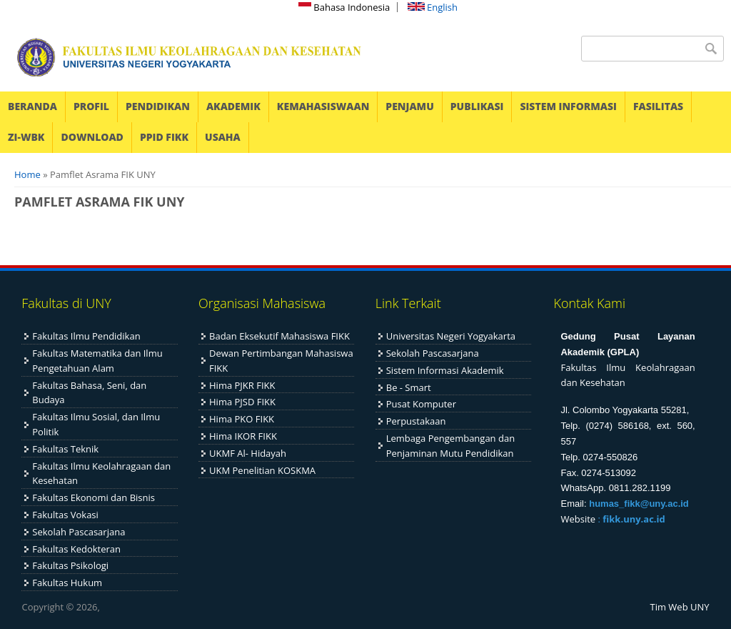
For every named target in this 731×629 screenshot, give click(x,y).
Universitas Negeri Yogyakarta (450, 336)
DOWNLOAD (92, 137)
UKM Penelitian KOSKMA (262, 470)
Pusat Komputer (421, 403)
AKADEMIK (233, 106)
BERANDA (32, 106)
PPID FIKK (164, 137)
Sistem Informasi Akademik (445, 370)
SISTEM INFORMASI (568, 106)
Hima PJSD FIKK (242, 401)
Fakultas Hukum (67, 582)
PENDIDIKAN (158, 106)
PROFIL (91, 106)
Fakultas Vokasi (65, 514)
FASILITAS (658, 106)
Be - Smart (408, 387)
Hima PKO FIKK (241, 418)
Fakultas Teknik (65, 448)
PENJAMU (409, 106)
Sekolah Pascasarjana (78, 531)
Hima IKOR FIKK (243, 436)
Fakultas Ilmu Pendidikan (86, 336)
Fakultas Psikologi (70, 565)
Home (27, 174)
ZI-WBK (26, 137)
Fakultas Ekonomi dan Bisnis (93, 497)
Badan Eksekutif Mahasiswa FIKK (279, 336)
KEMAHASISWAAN (323, 106)
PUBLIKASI (477, 106)
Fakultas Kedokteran (76, 549)
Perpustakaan (416, 421)
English (433, 7)
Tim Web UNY (680, 606)
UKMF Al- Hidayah (247, 453)
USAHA (223, 137)
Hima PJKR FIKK (242, 385)
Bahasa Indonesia (344, 7)
